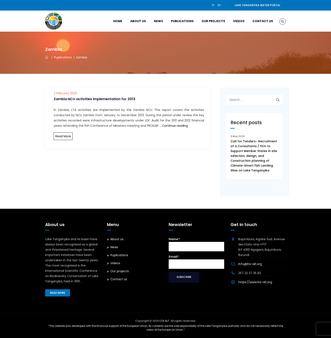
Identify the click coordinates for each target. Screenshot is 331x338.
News (153, 21)
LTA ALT (164, 321)
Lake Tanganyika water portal (257, 5)
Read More (63, 136)
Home (112, 21)
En (219, 5)
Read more (57, 293)
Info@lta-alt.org (250, 264)
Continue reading (175, 126)
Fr (213, 5)
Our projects (208, 21)
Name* (196, 244)
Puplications (119, 255)
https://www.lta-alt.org (255, 282)
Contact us (258, 21)
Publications (177, 21)
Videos (234, 21)
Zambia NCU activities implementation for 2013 (94, 99)
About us (133, 21)
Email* (196, 262)
